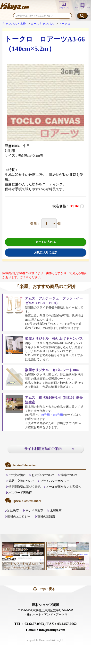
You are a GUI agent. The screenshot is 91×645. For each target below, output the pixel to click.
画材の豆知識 (46, 516)
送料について (69, 475)
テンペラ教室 (34, 510)
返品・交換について (21, 481)
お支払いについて (43, 475)
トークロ (64, 23)
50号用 (45, 415)
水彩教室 (56, 510)
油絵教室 (13, 510)
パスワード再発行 (20, 492)
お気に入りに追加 (45, 252)
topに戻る (48, 589)
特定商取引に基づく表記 (24, 486)
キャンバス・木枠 (14, 23)
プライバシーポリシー (54, 481)
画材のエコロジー (19, 516)
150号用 (58, 415)
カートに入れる (45, 242)
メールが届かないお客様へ (63, 486)
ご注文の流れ (17, 475)
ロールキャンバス (42, 23)
